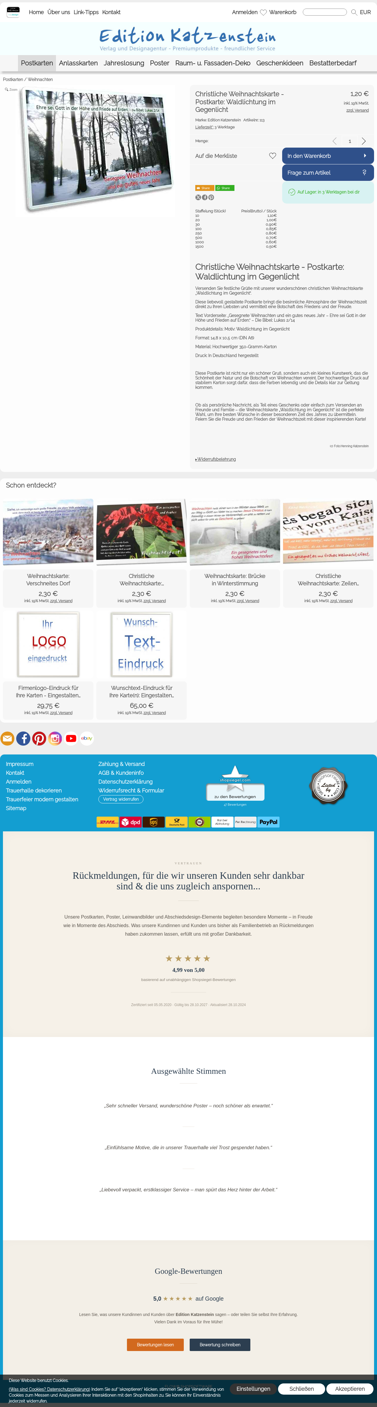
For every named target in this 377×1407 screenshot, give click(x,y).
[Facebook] (23, 738)
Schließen (302, 1389)
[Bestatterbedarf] (332, 63)
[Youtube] (71, 738)
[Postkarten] (37, 63)
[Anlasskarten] (78, 63)
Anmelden (244, 12)
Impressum (19, 764)
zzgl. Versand (61, 601)
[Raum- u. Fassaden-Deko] (212, 63)
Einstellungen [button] (253, 1389)
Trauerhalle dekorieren (34, 790)
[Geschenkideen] (279, 63)
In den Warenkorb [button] (309, 156)
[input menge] (350, 141)
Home (36, 12)
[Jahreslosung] (124, 63)
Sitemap (16, 808)
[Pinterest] (39, 738)
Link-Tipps (86, 12)
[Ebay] (87, 738)
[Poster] (159, 63)
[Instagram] (55, 738)
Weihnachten (40, 79)
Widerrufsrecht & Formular (131, 790)
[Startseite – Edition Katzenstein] (13, 8)
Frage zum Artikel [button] (308, 173)
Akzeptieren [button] (350, 1389)
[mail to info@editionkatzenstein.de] (7, 738)
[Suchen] (325, 12)
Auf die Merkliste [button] (216, 156)
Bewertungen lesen (155, 1344)
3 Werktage (215, 127)
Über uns (58, 12)
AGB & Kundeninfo (121, 773)
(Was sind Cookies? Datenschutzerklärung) (49, 1389)
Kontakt (111, 12)
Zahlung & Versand (121, 764)
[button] (354, 12)
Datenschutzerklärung (125, 782)
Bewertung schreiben (220, 1344)
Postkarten (13, 79)
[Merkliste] (263, 12)
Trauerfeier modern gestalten (42, 799)
